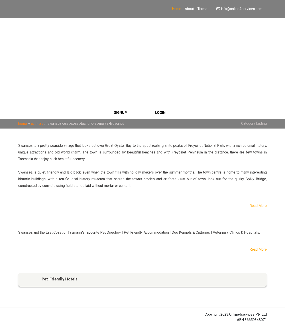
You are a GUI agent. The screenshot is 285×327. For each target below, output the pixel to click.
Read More (258, 206)
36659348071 (256, 320)
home (22, 123)
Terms (202, 9)
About (189, 9)
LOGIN (160, 112)
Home (176, 9)
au (33, 123)
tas (41, 123)
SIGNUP (120, 112)
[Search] (142, 39)
